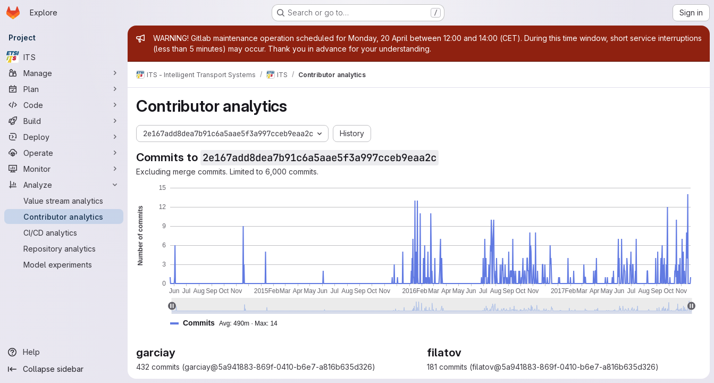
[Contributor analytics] (63, 216)
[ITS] (63, 56)
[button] (228, 323)
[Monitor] (63, 168)
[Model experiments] (63, 264)
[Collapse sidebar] (63, 369)
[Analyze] (63, 184)
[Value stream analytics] (63, 200)
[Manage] (63, 72)
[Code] (63, 104)
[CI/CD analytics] (63, 232)
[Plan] (63, 88)
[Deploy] (63, 136)
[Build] (63, 120)
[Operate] (63, 152)
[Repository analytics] (63, 248)
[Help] (63, 352)
